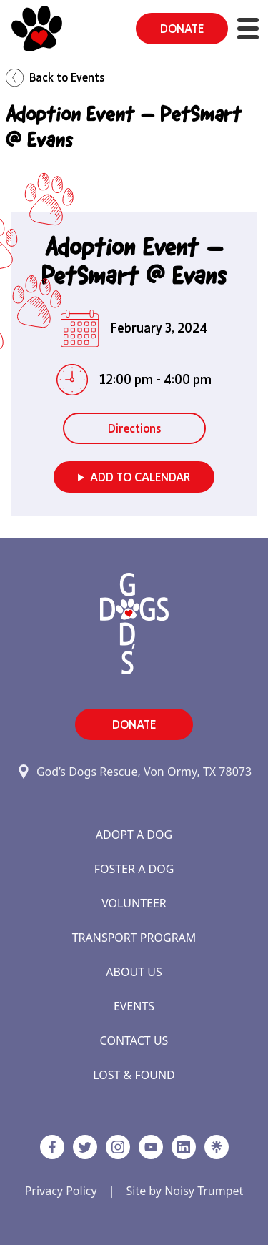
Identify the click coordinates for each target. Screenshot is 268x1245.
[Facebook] (52, 1147)
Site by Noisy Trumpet (184, 1191)
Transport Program (134, 937)
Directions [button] (134, 428)
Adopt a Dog (134, 834)
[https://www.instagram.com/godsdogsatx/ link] (118, 1147)
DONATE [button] (182, 28)
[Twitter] (85, 1147)
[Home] (36, 28)
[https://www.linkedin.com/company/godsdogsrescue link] (184, 1147)
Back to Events (55, 78)
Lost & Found (134, 1075)
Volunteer (134, 903)
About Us (134, 972)
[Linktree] (216, 1147)
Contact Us (134, 1040)
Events (134, 1006)
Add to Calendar (140, 477)
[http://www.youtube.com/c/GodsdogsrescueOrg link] (151, 1147)
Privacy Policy (61, 1191)
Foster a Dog (134, 869)
